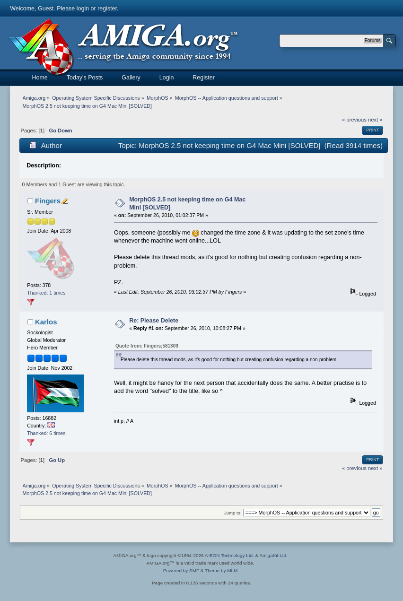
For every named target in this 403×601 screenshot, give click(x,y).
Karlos (46, 322)
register (107, 8)
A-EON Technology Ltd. (229, 555)
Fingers (48, 201)
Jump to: (233, 512)
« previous (354, 119)
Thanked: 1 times (46, 293)
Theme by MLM (221, 570)
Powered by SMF (181, 570)
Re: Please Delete (153, 320)
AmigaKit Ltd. (273, 555)
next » (375, 119)
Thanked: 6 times (46, 433)
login (83, 8)
